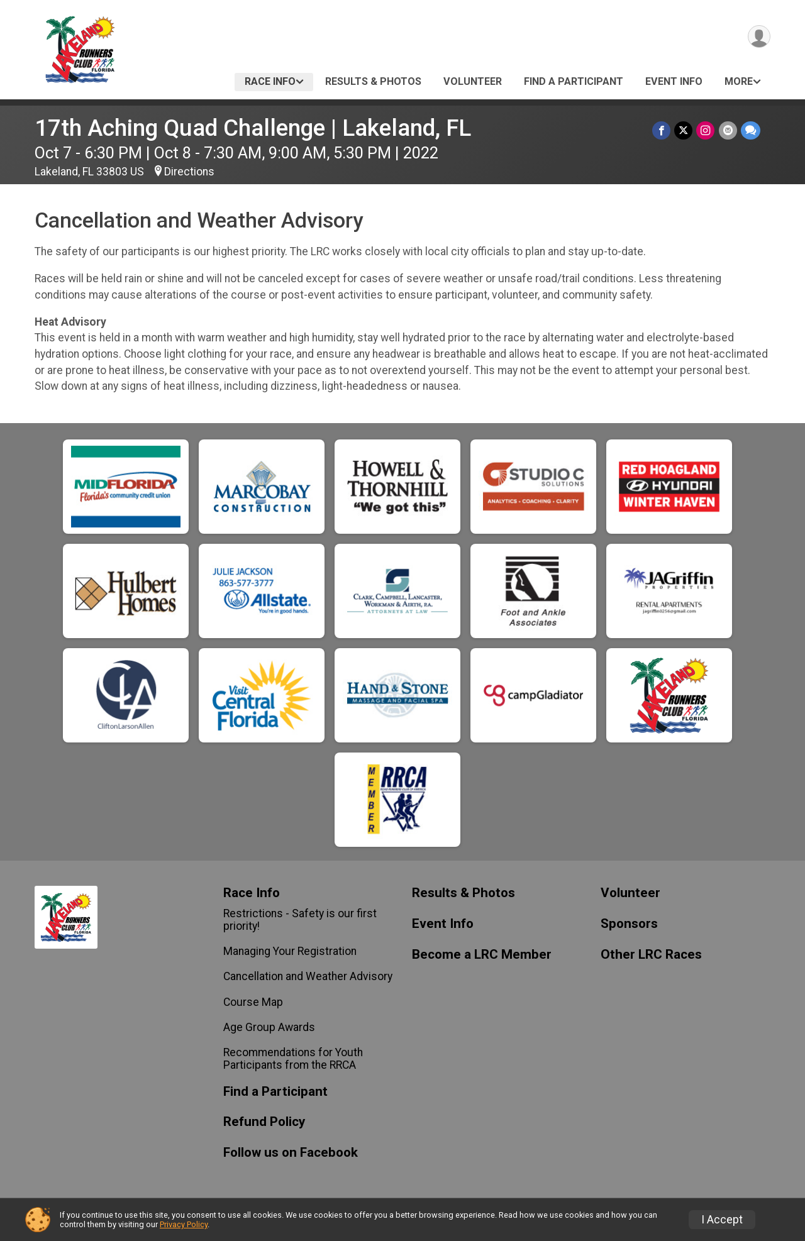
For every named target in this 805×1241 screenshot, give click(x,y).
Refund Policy (264, 1122)
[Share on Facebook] (662, 130)
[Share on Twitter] (684, 130)
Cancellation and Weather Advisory (307, 976)
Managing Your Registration (290, 951)
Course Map (253, 1002)
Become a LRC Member (482, 954)
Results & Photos (373, 81)
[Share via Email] (728, 130)
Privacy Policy (184, 1224)
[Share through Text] (750, 130)
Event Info (673, 81)
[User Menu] (758, 36)
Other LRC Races (651, 954)
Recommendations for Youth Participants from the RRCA (293, 1058)
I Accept (722, 1219)
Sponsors (629, 924)
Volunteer (472, 81)
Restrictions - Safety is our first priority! (300, 919)
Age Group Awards (269, 1027)
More (738, 81)
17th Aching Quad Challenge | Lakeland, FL (253, 127)
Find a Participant (573, 81)
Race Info (270, 81)
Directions (189, 171)
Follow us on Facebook (290, 1152)
